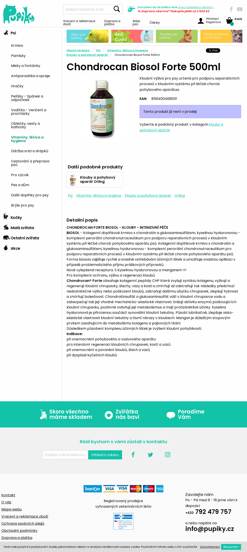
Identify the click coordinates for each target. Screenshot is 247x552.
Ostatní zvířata (21, 237)
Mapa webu (11, 509)
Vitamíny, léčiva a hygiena (27, 139)
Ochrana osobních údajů (22, 523)
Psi (9, 32)
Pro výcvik (20, 174)
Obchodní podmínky (19, 530)
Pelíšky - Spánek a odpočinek (27, 98)
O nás (6, 502)
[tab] (30, 119)
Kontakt (8, 495)
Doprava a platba (112, 22)
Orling (179, 195)
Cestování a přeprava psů (30, 163)
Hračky (17, 86)
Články (154, 22)
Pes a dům (20, 184)
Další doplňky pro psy (30, 195)
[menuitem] (34, 45)
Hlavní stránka (78, 50)
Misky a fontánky (25, 65)
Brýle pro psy (22, 205)
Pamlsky (18, 55)
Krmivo (17, 45)
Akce (11, 247)
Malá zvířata (18, 226)
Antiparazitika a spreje (30, 75)
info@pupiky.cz (209, 529)
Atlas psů (136, 22)
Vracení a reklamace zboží (79, 22)
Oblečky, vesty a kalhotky (25, 125)
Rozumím (231, 547)
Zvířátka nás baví (121, 414)
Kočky (12, 216)
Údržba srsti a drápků (29, 150)
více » (196, 7)
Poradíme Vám (185, 414)
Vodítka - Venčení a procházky (28, 111)
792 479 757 (208, 512)
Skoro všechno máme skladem (65, 414)
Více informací (210, 547)
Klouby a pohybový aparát (87, 55)
